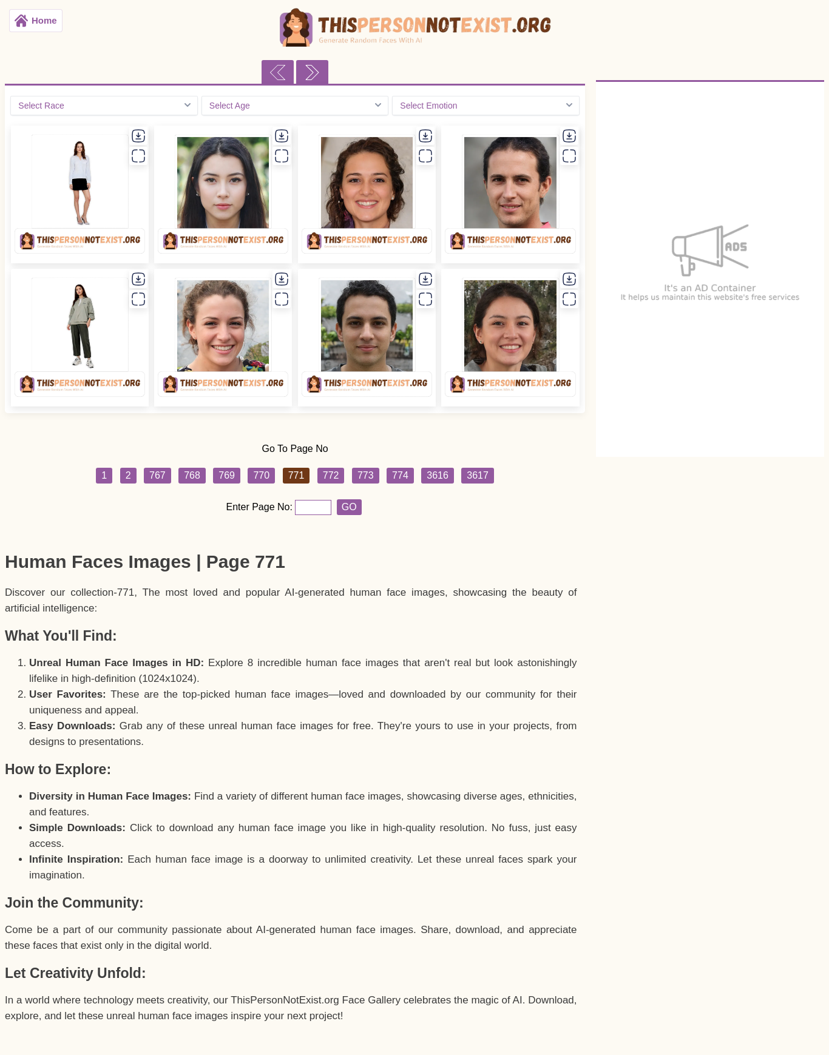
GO (349, 507)
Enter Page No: (261, 507)
